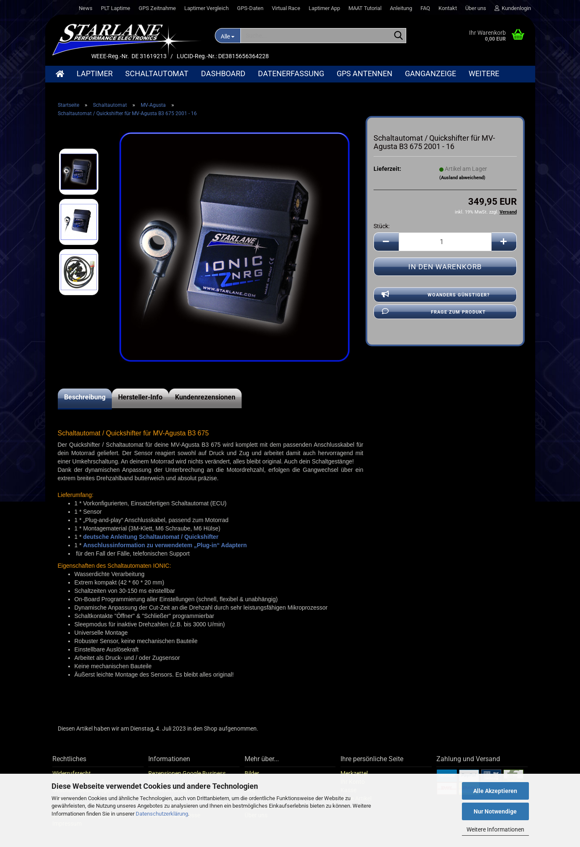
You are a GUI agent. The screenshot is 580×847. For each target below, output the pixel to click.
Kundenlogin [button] (513, 8)
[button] (386, 241)
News (86, 8)
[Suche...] (228, 35)
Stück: (381, 226)
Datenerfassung (291, 73)
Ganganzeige (430, 73)
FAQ (425, 8)
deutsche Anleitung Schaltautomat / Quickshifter (151, 536)
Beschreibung (85, 397)
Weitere (484, 73)
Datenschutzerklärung (162, 814)
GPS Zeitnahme (157, 8)
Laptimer (95, 73)
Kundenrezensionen (205, 397)
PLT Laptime (115, 8)
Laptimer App (324, 8)
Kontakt (447, 8)
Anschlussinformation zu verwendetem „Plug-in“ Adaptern (165, 545)
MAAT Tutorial (365, 8)
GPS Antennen (364, 73)
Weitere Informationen (495, 829)
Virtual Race (286, 8)
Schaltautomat (156, 73)
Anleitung (401, 8)
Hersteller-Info (140, 397)
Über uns (475, 8)
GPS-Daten (250, 8)
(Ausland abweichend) (462, 177)
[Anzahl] (445, 241)
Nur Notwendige (495, 811)
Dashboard (223, 73)
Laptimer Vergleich (206, 8)
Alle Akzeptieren (495, 791)
